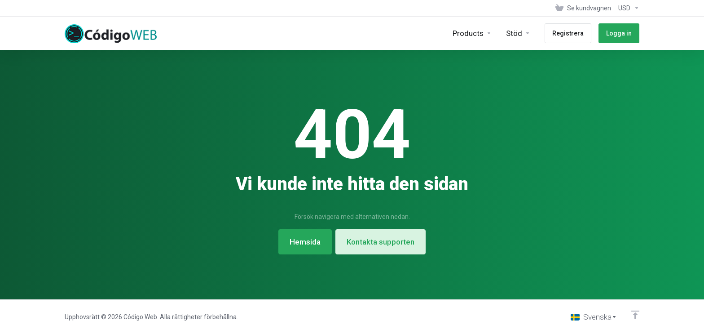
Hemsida (305, 241)
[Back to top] (635, 314)
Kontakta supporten (380, 241)
